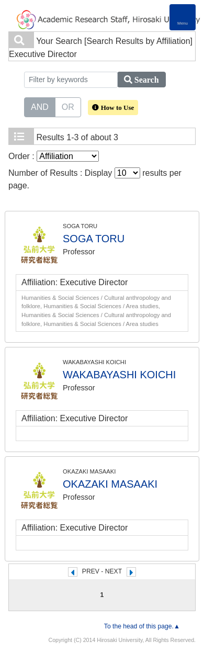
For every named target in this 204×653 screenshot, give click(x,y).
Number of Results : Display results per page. (95, 178)
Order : (53, 156)
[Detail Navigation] (182, 17)
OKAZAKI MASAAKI (110, 484)
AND (40, 106)
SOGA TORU (93, 238)
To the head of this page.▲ (142, 626)
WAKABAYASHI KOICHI (119, 374)
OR (68, 106)
